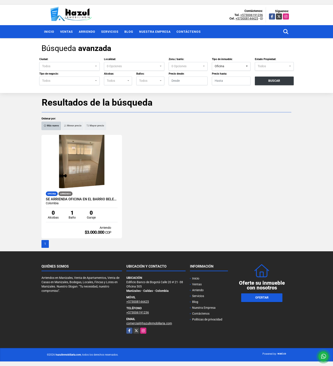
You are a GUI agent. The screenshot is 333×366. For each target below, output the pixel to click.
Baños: (140, 73)
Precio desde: (176, 73)
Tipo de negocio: (49, 73)
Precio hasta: (219, 73)
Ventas (66, 31)
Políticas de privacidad (207, 319)
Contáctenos (188, 31)
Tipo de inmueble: (222, 59)
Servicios (110, 31)
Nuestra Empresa (155, 31)
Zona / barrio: (176, 59)
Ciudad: (43, 59)
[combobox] (69, 66)
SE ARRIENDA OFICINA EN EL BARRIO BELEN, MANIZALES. (82, 199)
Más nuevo (51, 125)
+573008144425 (247, 18)
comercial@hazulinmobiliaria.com (149, 323)
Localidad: (110, 59)
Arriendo (87, 31)
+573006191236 (251, 15)
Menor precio (72, 125)
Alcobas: (109, 73)
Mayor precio (95, 125)
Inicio (49, 31)
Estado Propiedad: (265, 59)
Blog (128, 31)
